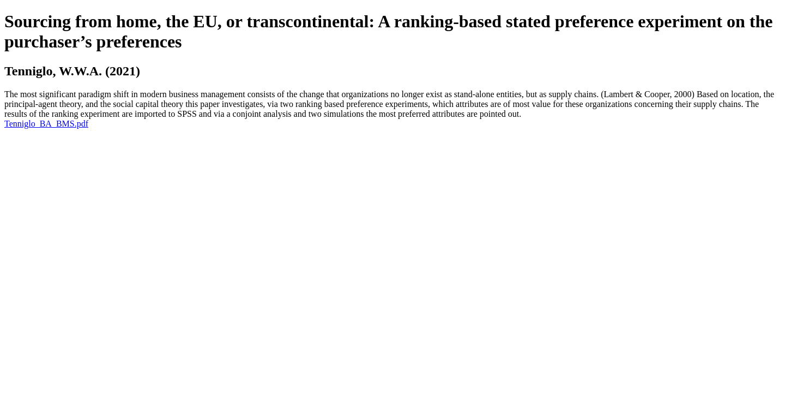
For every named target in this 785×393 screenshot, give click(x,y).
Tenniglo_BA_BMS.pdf (46, 123)
